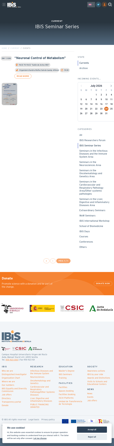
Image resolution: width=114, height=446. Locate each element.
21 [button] (91, 116)
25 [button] (111, 116)
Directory (6, 405)
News (89, 400)
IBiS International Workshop (94, 228)
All (80, 142)
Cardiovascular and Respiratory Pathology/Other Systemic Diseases (42, 398)
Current (15, 55)
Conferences (86, 249)
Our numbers (8, 392)
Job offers (7, 402)
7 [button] (91, 106)
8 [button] (96, 106)
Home (4, 55)
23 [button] (101, 116)
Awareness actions (96, 378)
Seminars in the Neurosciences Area (90, 171)
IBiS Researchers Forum (92, 147)
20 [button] (86, 116)
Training (63, 385)
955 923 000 (12, 367)
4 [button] (111, 102)
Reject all (92, 437)
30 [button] (101, 120)
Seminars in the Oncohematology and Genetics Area (90, 180)
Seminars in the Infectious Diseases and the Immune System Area (93, 160)
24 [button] (106, 116)
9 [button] (101, 106)
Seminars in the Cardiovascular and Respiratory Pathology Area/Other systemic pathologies (91, 194)
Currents (84, 70)
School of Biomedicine (91, 233)
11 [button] (111, 106)
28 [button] (91, 120)
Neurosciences (37, 384)
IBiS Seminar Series (90, 152)
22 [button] (96, 116)
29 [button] (96, 120)
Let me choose (39, 438)
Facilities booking (67, 401)
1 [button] (96, 102)
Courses (83, 243)
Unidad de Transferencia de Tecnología (70, 409)
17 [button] (106, 111)
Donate (5, 412)
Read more (23, 83)
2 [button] (101, 102)
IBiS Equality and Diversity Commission (14, 397)
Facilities (63, 394)
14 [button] (91, 111)
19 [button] (81, 116)
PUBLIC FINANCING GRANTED (39, 412)
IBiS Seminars (65, 381)
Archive (83, 75)
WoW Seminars (87, 222)
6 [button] (86, 106)
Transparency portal (11, 409)
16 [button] (101, 111)
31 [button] (106, 120)
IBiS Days (84, 238)
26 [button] (81, 120)
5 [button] (81, 106)
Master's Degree (66, 378)
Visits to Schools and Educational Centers (97, 389)
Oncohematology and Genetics (40, 388)
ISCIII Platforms (66, 405)
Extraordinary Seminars (92, 217)
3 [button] (106, 102)
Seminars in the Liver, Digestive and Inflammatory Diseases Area (94, 209)
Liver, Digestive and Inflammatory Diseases (41, 406)
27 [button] (86, 120)
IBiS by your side (95, 381)
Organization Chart (11, 385)
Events (90, 404)
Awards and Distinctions (98, 385)
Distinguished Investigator (14, 381)
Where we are (8, 388)
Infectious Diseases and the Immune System (41, 379)
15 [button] (96, 111)
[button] (111, 93)
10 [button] (106, 106)
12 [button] (81, 111)
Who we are (7, 378)
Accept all (92, 429)
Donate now (103, 291)
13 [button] (86, 111)
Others (83, 254)
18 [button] (111, 111)
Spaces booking (66, 398)
